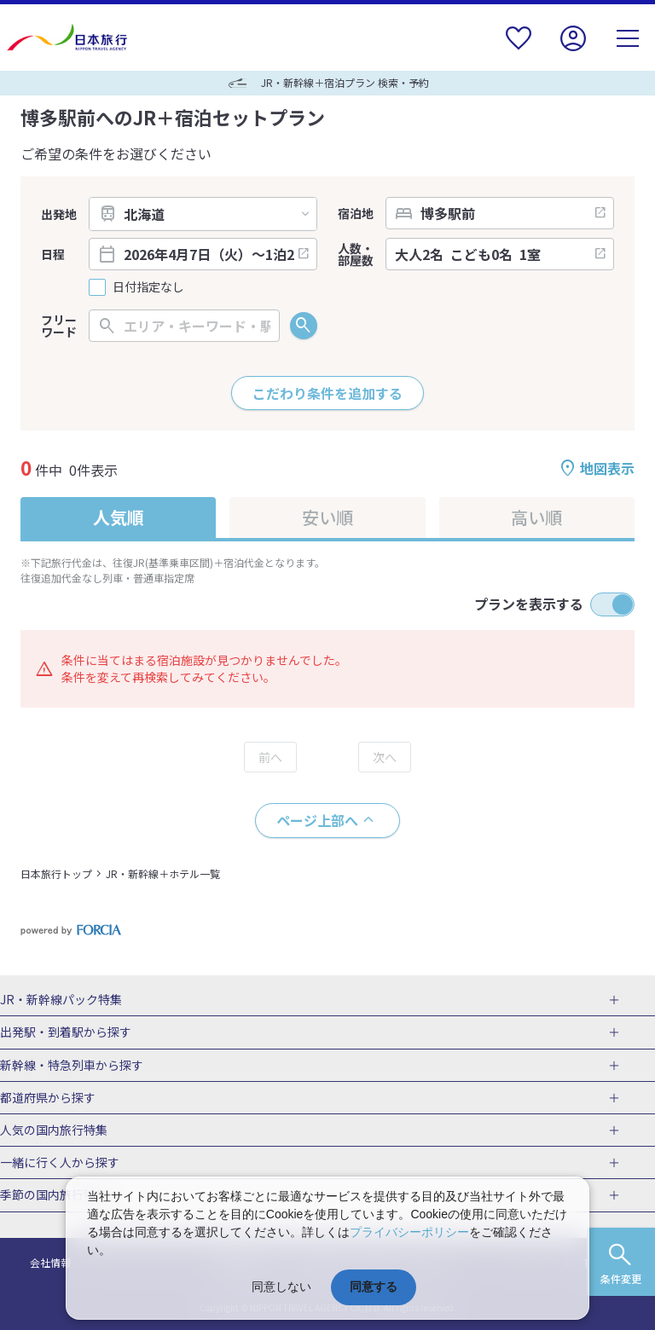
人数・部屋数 (356, 254)
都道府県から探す (48, 1098)
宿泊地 (356, 213)
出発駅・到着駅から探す (65, 1032)
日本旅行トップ (56, 873)
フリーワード (59, 326)
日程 (53, 254)
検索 (303, 325)
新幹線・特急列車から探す (71, 1065)
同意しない (281, 1286)
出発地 (59, 214)
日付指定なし (148, 287)
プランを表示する (528, 603)
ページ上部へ (317, 820)
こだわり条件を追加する (327, 393)
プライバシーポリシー (409, 1232)
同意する (373, 1286)
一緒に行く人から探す (59, 1163)
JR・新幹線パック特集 (61, 1000)
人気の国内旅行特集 (53, 1130)
